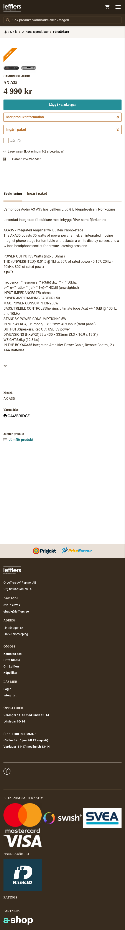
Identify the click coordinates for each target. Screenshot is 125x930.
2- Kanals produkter (35, 31)
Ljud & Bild (10, 31)
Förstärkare (61, 31)
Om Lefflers (11, 666)
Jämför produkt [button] (18, 526)
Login (7, 689)
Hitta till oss (11, 660)
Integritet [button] (9, 695)
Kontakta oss (12, 654)
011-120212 (11, 605)
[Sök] (62, 20)
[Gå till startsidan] (12, 7)
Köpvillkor (10, 673)
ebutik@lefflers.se (16, 611)
